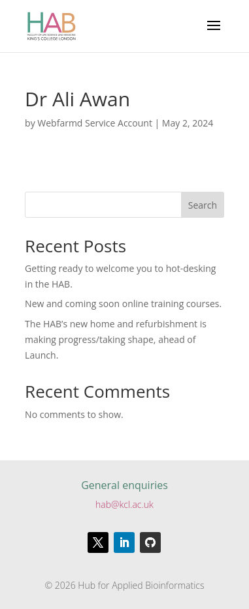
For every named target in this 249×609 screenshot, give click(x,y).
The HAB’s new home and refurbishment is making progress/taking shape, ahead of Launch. (116, 339)
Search (202, 205)
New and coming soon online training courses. (123, 303)
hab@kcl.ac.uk (124, 504)
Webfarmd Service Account (94, 123)
